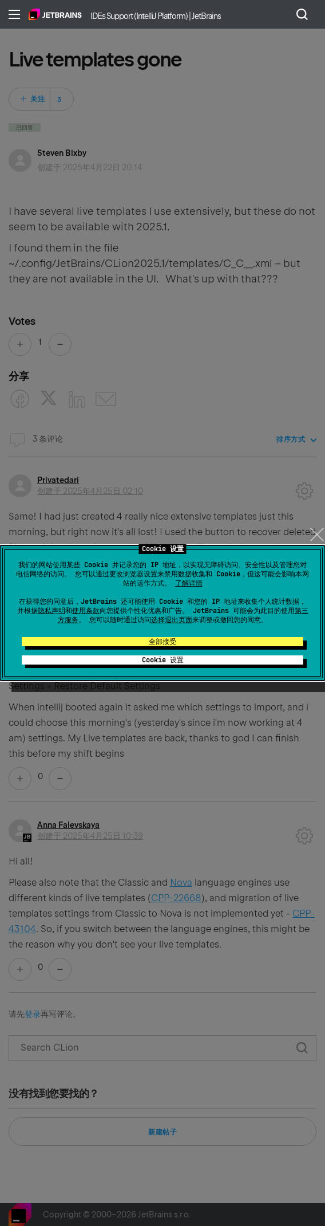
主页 (55, 14)
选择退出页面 (171, 619)
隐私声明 (51, 610)
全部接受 (162, 641)
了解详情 (189, 583)
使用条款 (86, 610)
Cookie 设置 (163, 660)
